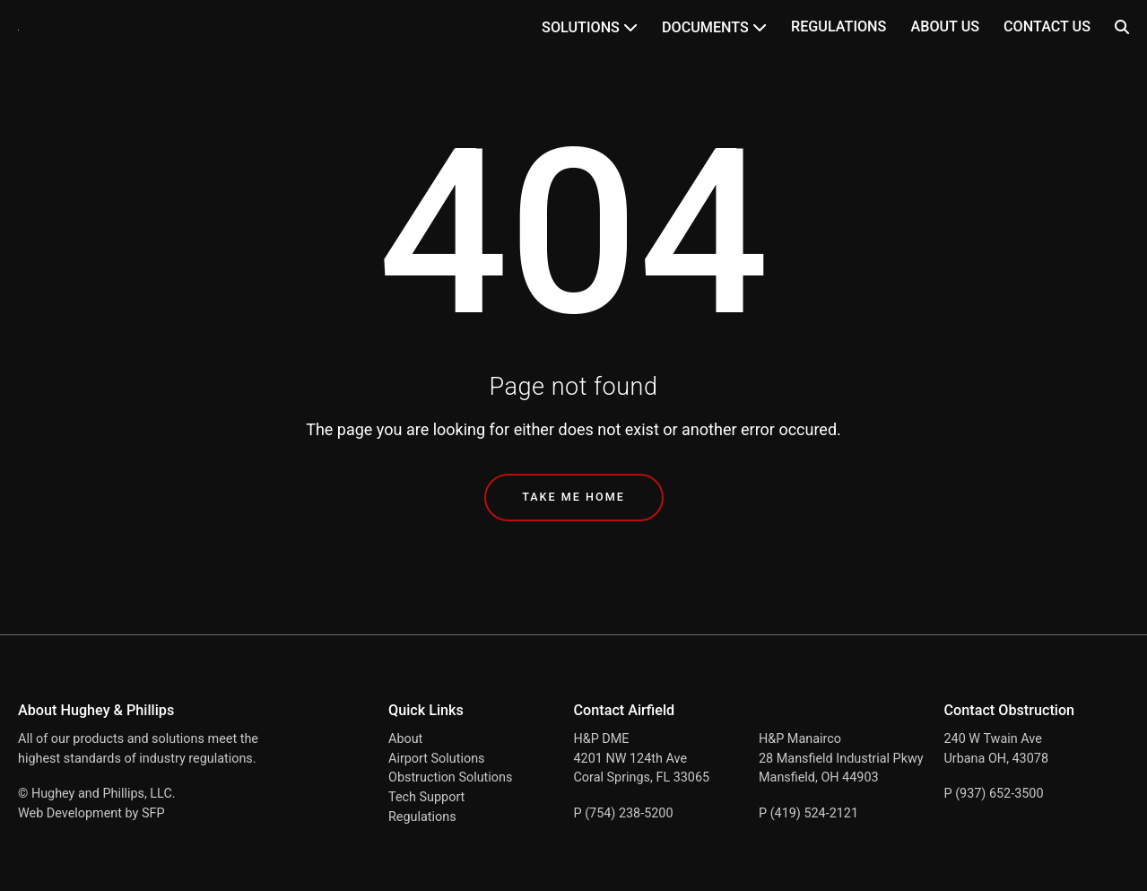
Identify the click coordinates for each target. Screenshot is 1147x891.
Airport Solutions (436, 758)
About (405, 739)
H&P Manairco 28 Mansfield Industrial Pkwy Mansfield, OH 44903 (841, 758)
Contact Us (1047, 26)
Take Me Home (573, 496)
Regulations (838, 26)
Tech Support (426, 797)
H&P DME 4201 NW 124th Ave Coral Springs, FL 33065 (642, 758)
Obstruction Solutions (450, 777)
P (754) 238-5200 (623, 813)
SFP (153, 813)
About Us (944, 26)
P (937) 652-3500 (994, 793)
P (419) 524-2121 (808, 813)
